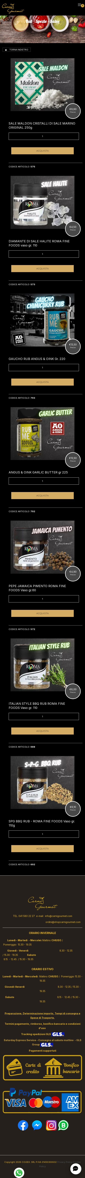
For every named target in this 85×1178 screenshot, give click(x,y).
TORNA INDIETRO (16, 49)
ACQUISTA (42, 150)
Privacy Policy (64, 1162)
